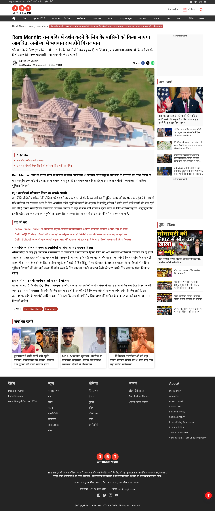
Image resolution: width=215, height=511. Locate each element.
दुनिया (91, 408)
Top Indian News (17, 2)
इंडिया (91, 396)
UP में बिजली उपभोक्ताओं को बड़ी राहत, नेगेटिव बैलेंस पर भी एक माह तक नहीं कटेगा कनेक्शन (131, 360)
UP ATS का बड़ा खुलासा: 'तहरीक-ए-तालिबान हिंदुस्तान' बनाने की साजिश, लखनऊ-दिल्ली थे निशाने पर (82, 360)
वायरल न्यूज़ (53, 391)
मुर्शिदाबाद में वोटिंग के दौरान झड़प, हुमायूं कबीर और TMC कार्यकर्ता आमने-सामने (186, 285)
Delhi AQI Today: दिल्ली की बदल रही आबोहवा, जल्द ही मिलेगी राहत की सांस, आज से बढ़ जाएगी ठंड (70, 234)
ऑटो (91, 419)
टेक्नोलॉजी (53, 413)
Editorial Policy (177, 411)
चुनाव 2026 (39, 18)
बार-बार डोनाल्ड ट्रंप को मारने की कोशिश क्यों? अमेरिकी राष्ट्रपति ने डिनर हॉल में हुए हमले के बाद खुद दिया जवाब (178, 119)
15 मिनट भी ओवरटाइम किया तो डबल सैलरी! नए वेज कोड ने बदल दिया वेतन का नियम (188, 145)
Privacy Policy (176, 427)
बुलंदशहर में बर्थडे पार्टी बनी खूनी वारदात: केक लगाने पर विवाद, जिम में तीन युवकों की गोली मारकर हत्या (34, 360)
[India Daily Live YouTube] (116, 495)
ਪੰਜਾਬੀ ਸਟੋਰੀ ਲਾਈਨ (35, 2)
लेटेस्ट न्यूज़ (93, 391)
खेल (110, 18)
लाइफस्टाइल (53, 425)
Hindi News (19, 26)
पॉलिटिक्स (93, 413)
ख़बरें (31, 26)
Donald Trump (16, 391)
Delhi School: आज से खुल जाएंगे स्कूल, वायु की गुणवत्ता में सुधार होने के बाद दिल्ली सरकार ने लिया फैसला (72, 240)
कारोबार (97, 18)
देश (24, 18)
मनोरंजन (81, 18)
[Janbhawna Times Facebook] (191, 2)
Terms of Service (178, 432)
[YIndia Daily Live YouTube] (205, 2)
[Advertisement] (180, 200)
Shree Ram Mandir (32, 309)
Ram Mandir (50, 309)
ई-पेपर (191, 10)
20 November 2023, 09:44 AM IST (40, 65)
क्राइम (156, 18)
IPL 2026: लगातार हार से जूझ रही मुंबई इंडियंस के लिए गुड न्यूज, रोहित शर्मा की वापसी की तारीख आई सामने (188, 171)
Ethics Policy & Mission (181, 422)
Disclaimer (175, 391)
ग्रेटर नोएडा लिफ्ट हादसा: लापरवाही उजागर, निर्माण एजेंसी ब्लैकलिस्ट (179, 261)
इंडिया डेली (49, 2)
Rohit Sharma (15, 396)
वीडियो (191, 18)
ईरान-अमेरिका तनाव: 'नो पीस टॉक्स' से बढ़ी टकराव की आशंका (188, 298)
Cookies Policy (177, 417)
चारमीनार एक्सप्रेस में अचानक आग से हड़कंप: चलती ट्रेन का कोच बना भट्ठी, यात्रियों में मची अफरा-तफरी (186, 158)
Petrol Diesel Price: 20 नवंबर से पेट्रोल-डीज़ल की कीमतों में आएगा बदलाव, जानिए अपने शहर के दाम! (71, 229)
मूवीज (91, 402)
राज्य (50, 408)
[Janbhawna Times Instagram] (200, 2)
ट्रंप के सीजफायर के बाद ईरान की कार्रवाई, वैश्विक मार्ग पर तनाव (188, 311)
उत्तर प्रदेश (41, 26)
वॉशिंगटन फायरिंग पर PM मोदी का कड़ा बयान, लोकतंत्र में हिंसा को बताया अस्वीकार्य (187, 132)
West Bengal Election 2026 (22, 401)
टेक (178, 18)
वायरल (142, 18)
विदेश (67, 18)
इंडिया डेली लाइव (136, 391)
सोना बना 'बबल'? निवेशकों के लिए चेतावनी (187, 272)
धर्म (168, 18)
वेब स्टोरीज (173, 10)
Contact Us (175, 406)
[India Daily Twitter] (195, 2)
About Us (174, 396)
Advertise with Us (178, 401)
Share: (136, 63)
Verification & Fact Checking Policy (188, 438)
